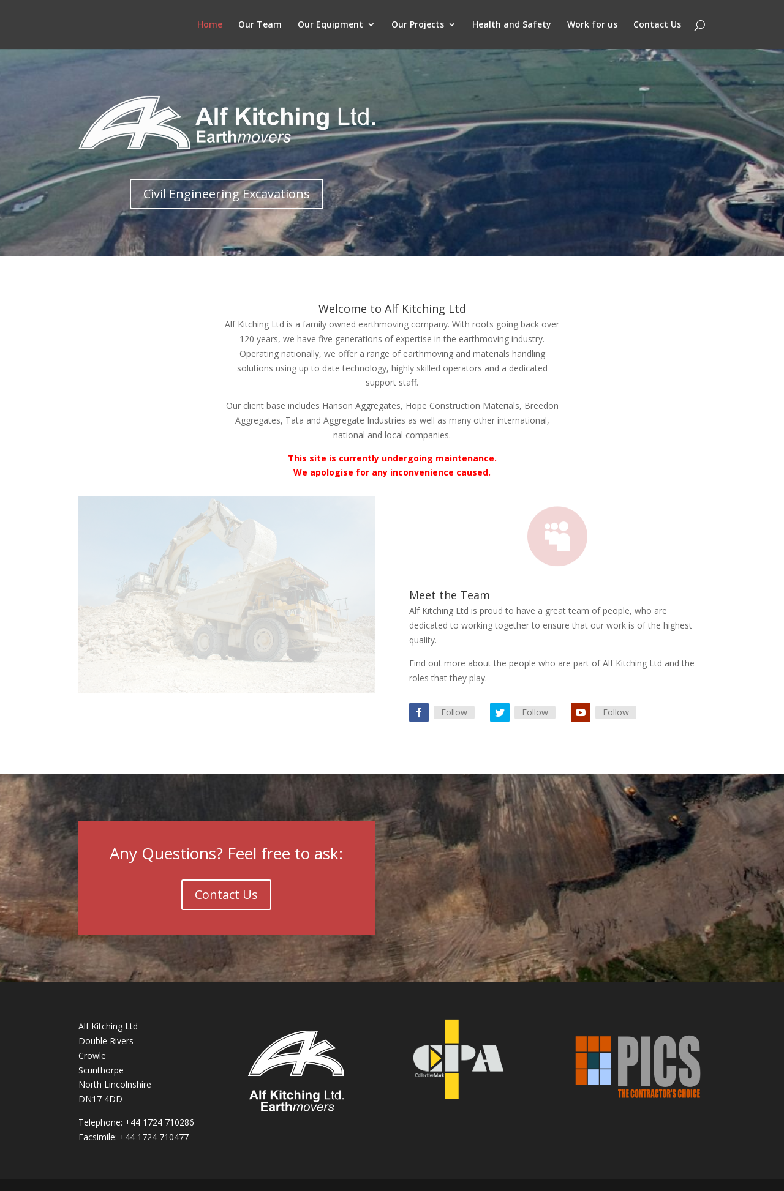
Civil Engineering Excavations (226, 193)
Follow (454, 712)
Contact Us (657, 25)
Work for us (592, 25)
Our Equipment (330, 25)
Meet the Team (449, 595)
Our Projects (417, 25)
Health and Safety (511, 25)
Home (209, 25)
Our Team (260, 25)
